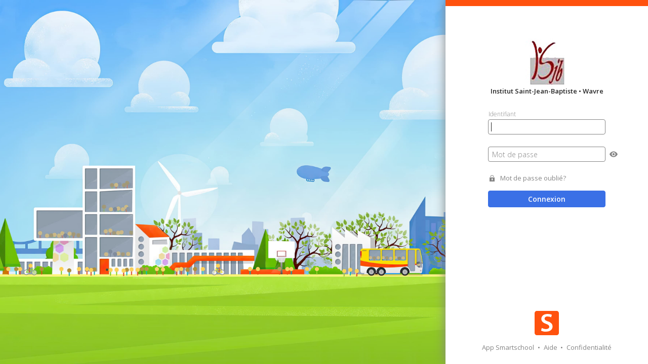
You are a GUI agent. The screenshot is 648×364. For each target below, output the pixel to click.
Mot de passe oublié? (533, 178)
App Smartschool (509, 347)
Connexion (546, 199)
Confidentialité (589, 347)
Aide (551, 347)
